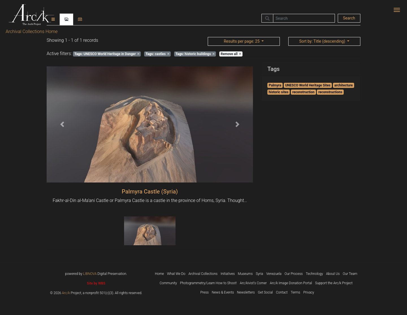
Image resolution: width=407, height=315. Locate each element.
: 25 (242, 41)
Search (349, 18)
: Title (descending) (322, 41)
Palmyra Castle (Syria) (150, 191)
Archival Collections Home (32, 31)
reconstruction (303, 92)
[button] (62, 124)
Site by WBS (96, 283)
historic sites (279, 92)
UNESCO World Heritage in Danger (107, 54)
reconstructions (330, 92)
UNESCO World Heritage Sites (308, 85)
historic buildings (195, 54)
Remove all (231, 54)
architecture (343, 85)
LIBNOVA (90, 274)
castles (157, 54)
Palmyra (275, 85)
